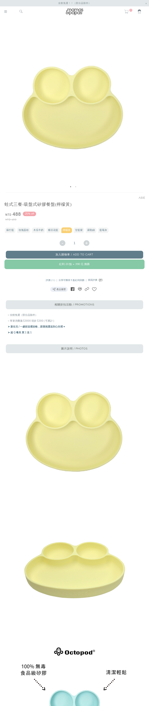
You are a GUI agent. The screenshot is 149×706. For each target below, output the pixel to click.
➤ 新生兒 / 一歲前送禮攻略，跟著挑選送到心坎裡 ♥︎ (36, 326)
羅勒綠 (91, 230)
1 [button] (71, 187)
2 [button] (76, 187)
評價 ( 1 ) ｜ (52, 280)
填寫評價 (95, 280)
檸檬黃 (66, 230)
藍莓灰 (103, 230)
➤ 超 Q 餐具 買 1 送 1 (20, 332)
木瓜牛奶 (38, 230)
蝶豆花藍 (53, 230)
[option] (73, 106)
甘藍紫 (79, 230)
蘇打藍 (10, 230)
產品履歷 (59, 289)
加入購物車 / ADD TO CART (74, 254)
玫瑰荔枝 (24, 230)
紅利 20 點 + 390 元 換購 (74, 264)
